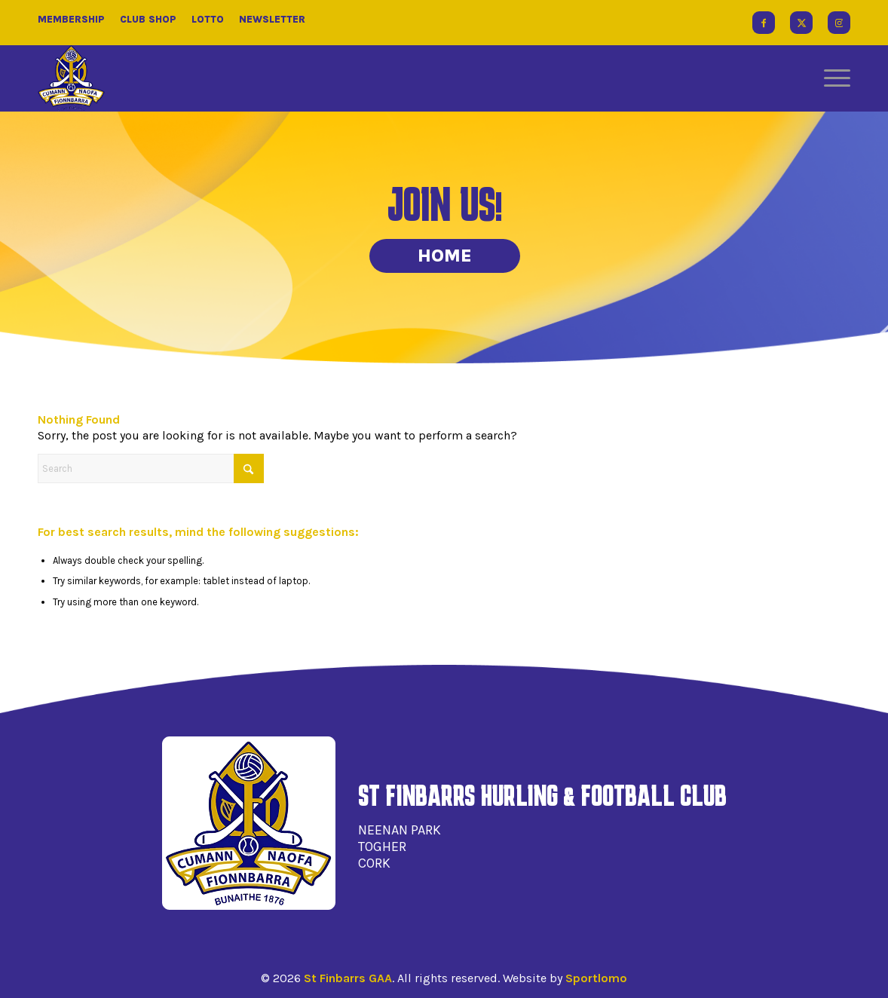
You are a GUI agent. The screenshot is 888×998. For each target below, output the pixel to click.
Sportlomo (596, 978)
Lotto (207, 19)
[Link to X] (801, 22)
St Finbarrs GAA (348, 978)
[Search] (151, 468)
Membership (71, 19)
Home (445, 255)
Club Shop (148, 19)
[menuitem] (832, 78)
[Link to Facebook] (763, 22)
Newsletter (272, 19)
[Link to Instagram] (839, 22)
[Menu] (832, 78)
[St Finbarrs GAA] (71, 78)
